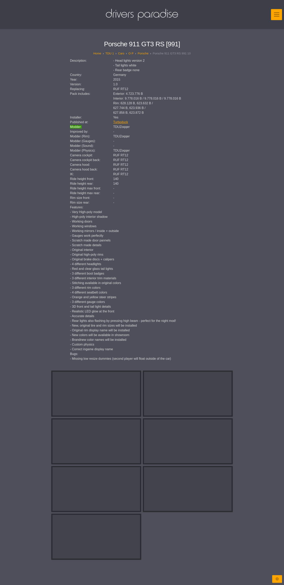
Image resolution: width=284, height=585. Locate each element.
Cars (121, 53)
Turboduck (120, 122)
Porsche (143, 53)
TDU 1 (109, 53)
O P (131, 53)
